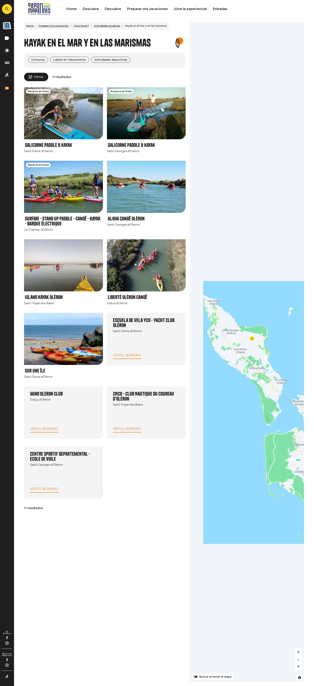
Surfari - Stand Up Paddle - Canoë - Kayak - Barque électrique (63, 221)
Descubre (113, 9)
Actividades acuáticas (107, 25)
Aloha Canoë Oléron (126, 219)
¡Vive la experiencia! (190, 9)
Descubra (91, 9)
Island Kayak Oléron (44, 297)
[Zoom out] (298, 659)
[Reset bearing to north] (298, 666)
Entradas (220, 9)
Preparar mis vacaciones (147, 9)
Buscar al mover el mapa (215, 677)
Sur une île (35, 371)
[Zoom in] (298, 652)
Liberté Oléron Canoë (127, 297)
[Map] (247, 352)
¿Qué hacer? (81, 25)
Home (71, 9)
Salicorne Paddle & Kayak (48, 145)
